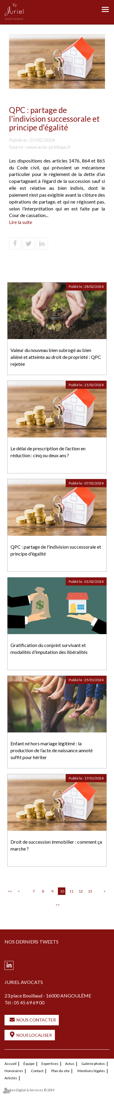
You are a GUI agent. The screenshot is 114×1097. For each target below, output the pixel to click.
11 (71, 891)
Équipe (28, 1063)
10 (62, 891)
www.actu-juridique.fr (48, 147)
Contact (37, 1071)
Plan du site (60, 1071)
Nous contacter (36, 1019)
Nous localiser (34, 1035)
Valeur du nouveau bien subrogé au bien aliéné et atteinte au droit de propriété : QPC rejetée (55, 357)
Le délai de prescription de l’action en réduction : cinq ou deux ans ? (48, 452)
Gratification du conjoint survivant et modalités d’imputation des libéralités (49, 648)
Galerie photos (93, 1063)
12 (81, 891)
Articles (10, 1078)
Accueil (10, 1063)
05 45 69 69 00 (29, 1002)
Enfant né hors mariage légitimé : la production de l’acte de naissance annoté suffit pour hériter (51, 750)
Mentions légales (91, 1071)
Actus (69, 1063)
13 (90, 891)
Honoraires (13, 1071)
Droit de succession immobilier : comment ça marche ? (56, 845)
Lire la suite (20, 222)
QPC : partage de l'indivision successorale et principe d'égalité (55, 550)
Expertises (49, 1063)
